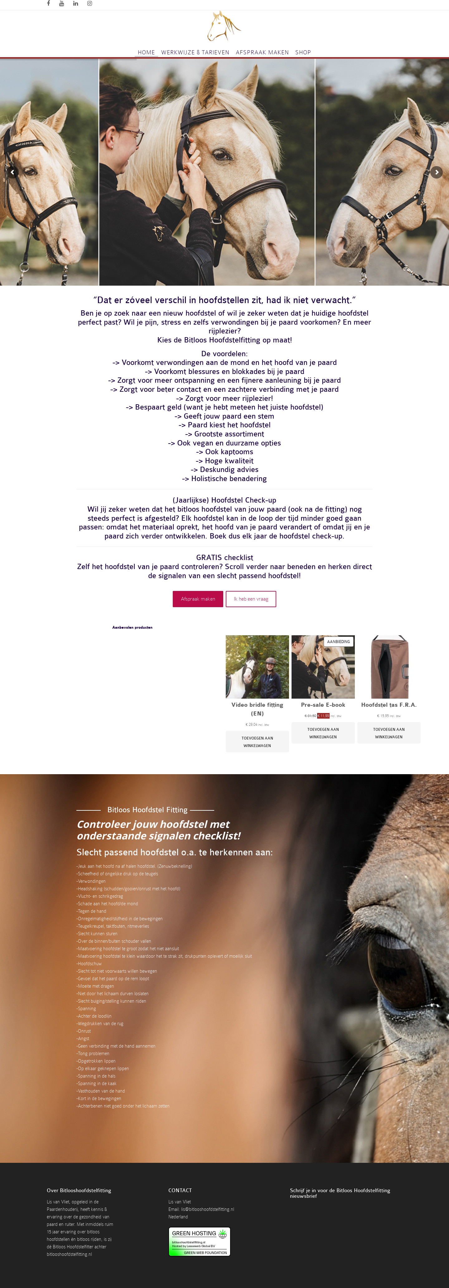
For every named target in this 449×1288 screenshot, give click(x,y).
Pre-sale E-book (323, 705)
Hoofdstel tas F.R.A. (389, 705)
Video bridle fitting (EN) (257, 710)
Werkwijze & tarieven (195, 52)
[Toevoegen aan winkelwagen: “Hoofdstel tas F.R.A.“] (389, 733)
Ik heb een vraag (251, 599)
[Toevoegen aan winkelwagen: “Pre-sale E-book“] (323, 733)
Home (146, 52)
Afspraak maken (262, 52)
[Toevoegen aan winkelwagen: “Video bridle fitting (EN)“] (257, 742)
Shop (303, 52)
